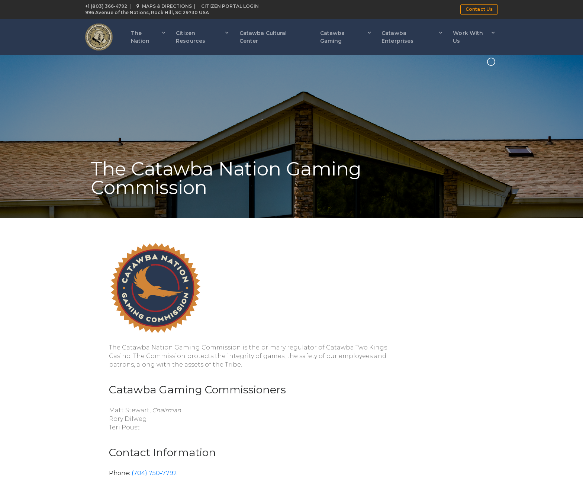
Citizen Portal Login (230, 6)
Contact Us (479, 9)
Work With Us (468, 37)
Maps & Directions (164, 6)
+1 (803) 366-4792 (106, 6)
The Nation (140, 37)
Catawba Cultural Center (263, 37)
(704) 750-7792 (154, 473)
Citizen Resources (190, 37)
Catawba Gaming (332, 37)
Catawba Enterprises (397, 37)
